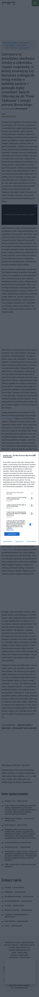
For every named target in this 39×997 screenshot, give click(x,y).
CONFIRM (12, 534)
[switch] (31, 498)
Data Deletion (7, 541)
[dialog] (19, 498)
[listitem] (19, 493)
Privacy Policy (31, 541)
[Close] (35, 456)
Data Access (19, 541)
